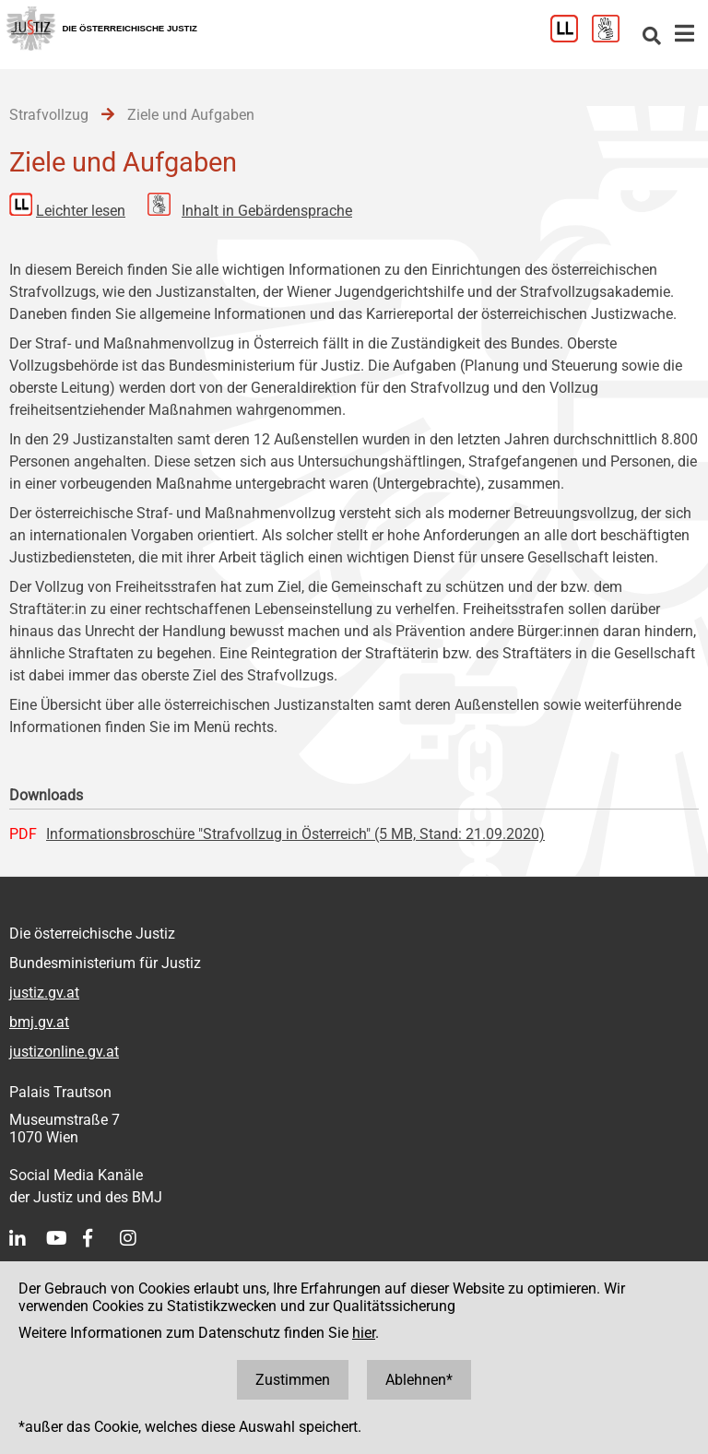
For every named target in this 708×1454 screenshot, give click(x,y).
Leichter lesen (80, 210)
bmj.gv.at (39, 1022)
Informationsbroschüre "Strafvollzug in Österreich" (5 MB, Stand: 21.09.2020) (295, 834)
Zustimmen (292, 1380)
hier (363, 1333)
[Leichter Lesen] (571, 37)
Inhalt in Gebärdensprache (267, 210)
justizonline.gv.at (64, 1051)
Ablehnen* (419, 1380)
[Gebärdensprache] (612, 37)
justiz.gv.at (44, 992)
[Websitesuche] (651, 37)
